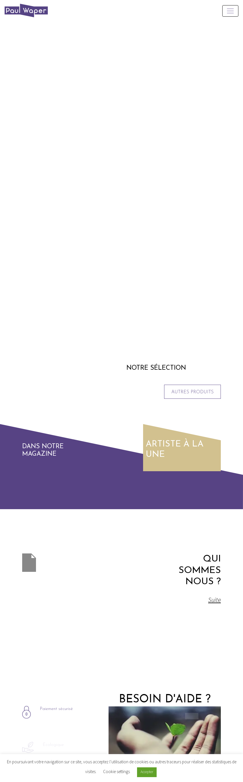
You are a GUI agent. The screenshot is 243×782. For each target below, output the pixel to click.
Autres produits (192, 392)
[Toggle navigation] (230, 11)
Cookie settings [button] (116, 771)
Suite (208, 600)
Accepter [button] (147, 771)
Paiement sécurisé (56, 724)
